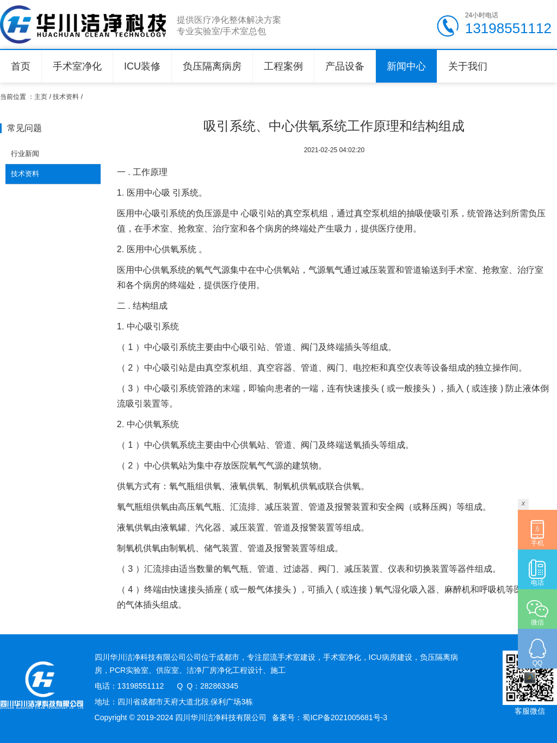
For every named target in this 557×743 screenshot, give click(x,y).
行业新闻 (25, 153)
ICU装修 (142, 66)
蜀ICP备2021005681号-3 (344, 717)
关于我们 (467, 66)
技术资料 (66, 97)
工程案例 (283, 66)
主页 (40, 97)
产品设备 (344, 66)
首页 (20, 66)
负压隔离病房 (212, 66)
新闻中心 (406, 66)
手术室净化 (77, 66)
